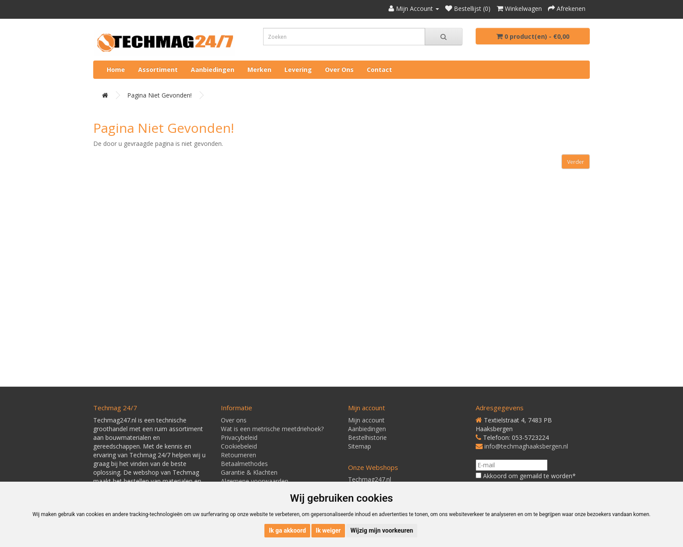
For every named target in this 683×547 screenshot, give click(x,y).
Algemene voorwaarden (254, 481)
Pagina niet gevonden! (159, 95)
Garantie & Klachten (249, 472)
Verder (575, 161)
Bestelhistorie (367, 437)
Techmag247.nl (369, 479)
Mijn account (366, 420)
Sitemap (359, 446)
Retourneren (238, 455)
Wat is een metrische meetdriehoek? (272, 429)
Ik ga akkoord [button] (287, 530)
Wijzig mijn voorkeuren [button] (382, 530)
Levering (298, 69)
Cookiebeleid (239, 446)
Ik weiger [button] (328, 530)
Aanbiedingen (212, 69)
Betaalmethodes (244, 463)
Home (116, 69)
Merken (259, 69)
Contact (379, 69)
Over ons (339, 69)
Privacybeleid (239, 437)
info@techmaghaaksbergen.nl (526, 446)
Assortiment (158, 69)
